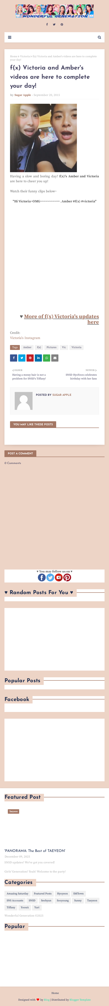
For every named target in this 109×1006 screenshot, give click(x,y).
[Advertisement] (54, 639)
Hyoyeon (62, 893)
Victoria (25, 56)
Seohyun (46, 900)
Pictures (51, 347)
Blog (46, 1000)
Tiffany (11, 907)
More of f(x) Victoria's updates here (61, 319)
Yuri (36, 907)
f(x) (39, 347)
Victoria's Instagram (25, 338)
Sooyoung (63, 900)
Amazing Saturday (17, 893)
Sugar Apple (22, 95)
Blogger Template (80, 1000)
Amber (27, 347)
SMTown (78, 893)
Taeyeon (92, 900)
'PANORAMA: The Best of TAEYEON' (34, 851)
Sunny (78, 900)
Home (13, 56)
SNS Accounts (15, 900)
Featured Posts (42, 893)
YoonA (25, 907)
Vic (64, 347)
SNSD (32, 900)
